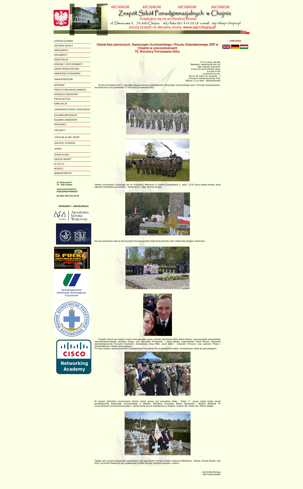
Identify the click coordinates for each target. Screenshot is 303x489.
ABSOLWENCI (61, 50)
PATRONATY (60, 124)
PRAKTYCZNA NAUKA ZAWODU (70, 90)
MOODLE (58, 168)
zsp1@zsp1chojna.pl (67, 191)
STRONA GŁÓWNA (63, 41)
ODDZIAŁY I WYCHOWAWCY (68, 64)
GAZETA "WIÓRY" (63, 159)
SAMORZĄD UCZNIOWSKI (67, 73)
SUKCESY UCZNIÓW (64, 143)
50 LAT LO (59, 164)
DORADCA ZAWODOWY (66, 94)
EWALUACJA (60, 103)
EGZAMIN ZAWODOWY (65, 120)
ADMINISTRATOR (62, 173)
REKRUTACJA (61, 59)
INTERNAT (59, 85)
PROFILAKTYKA (62, 99)
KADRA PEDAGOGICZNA (66, 69)
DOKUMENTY (61, 55)
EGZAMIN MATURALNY (65, 115)
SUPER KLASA (61, 154)
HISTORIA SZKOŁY (63, 45)
